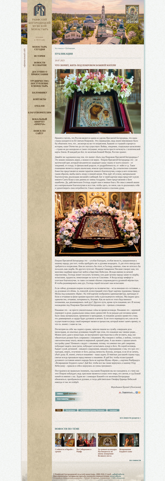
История (39, 56)
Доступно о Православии (39, 73)
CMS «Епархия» (118, 478)
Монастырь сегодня (39, 48)
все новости (135, 460)
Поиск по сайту (40, 132)
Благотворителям (39, 112)
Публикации (70, 48)
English (40, 106)
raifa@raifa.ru (118, 474)
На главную (59, 48)
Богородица (70, 410)
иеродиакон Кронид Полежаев (92, 410)
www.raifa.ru (115, 476)
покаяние (113, 410)
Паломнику (39, 92)
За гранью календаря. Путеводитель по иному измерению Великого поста (107, 452)
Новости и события (39, 63)
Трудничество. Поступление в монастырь (39, 83)
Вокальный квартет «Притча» (39, 121)
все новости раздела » (130, 418)
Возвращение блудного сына (125, 450)
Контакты (39, 99)
